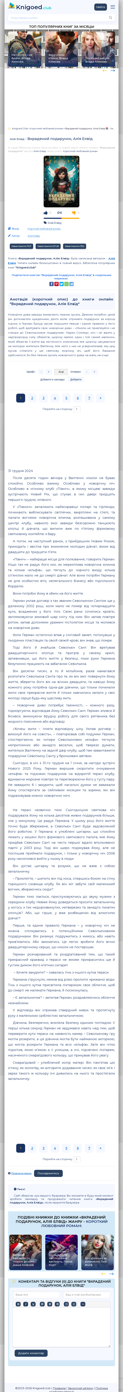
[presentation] (104, 70)
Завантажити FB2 (74, 246)
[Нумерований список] (73, 1304)
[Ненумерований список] (66, 1304)
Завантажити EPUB (48, 246)
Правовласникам (21, 1173)
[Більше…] (18, 1310)
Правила (59, 1388)
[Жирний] (18, 1304)
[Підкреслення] (33, 1304)
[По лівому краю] (42, 1304)
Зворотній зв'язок (80, 1388)
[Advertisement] (61, 96)
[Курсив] (25, 1304)
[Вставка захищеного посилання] (98, 1304)
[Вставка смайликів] (82, 1304)
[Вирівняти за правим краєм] (57, 1304)
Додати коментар (31, 1353)
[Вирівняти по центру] (49, 1304)
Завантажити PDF (21, 246)
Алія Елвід (17, 139)
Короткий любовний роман (80, 151)
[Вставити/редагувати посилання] (90, 1304)
